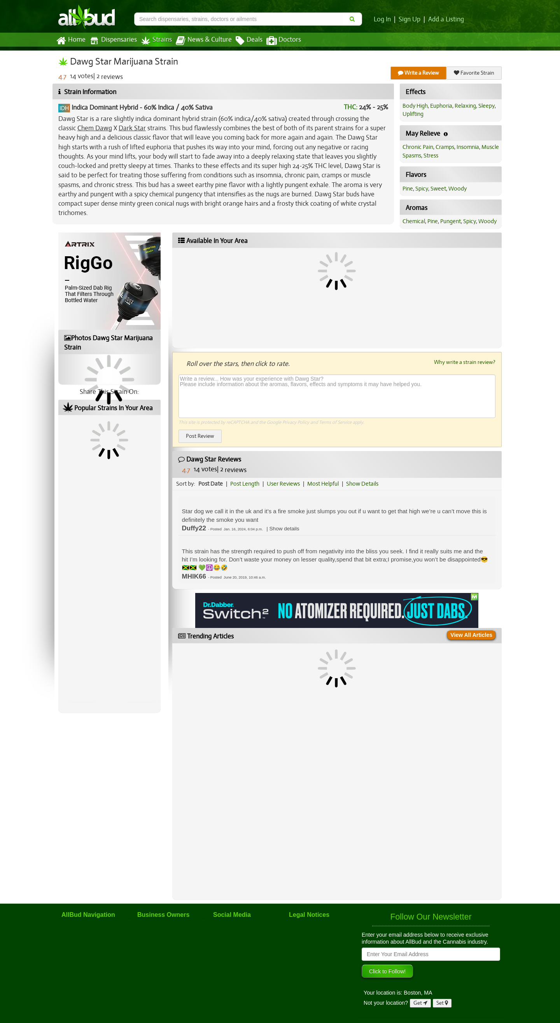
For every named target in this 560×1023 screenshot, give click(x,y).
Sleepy (486, 105)
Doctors (283, 41)
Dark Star (132, 128)
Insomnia (468, 146)
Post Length (244, 483)
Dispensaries (113, 40)
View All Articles (471, 635)
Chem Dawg (94, 128)
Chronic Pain (417, 146)
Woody (457, 188)
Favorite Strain (474, 73)
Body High (415, 105)
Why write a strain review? (464, 361)
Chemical (413, 221)
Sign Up (409, 19)
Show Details (362, 483)
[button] (284, 529)
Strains (156, 40)
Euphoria (441, 105)
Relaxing (465, 105)
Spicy (421, 188)
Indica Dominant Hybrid (105, 107)
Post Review (200, 436)
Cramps (445, 146)
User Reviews (283, 483)
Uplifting (413, 113)
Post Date (210, 483)
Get (420, 1003)
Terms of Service (335, 422)
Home (71, 41)
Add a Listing (446, 19)
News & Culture (204, 41)
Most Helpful (323, 483)
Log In (382, 19)
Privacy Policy (295, 422)
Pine (407, 188)
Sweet (438, 188)
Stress (431, 155)
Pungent (450, 221)
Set (442, 1003)
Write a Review (418, 73)
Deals (249, 41)
